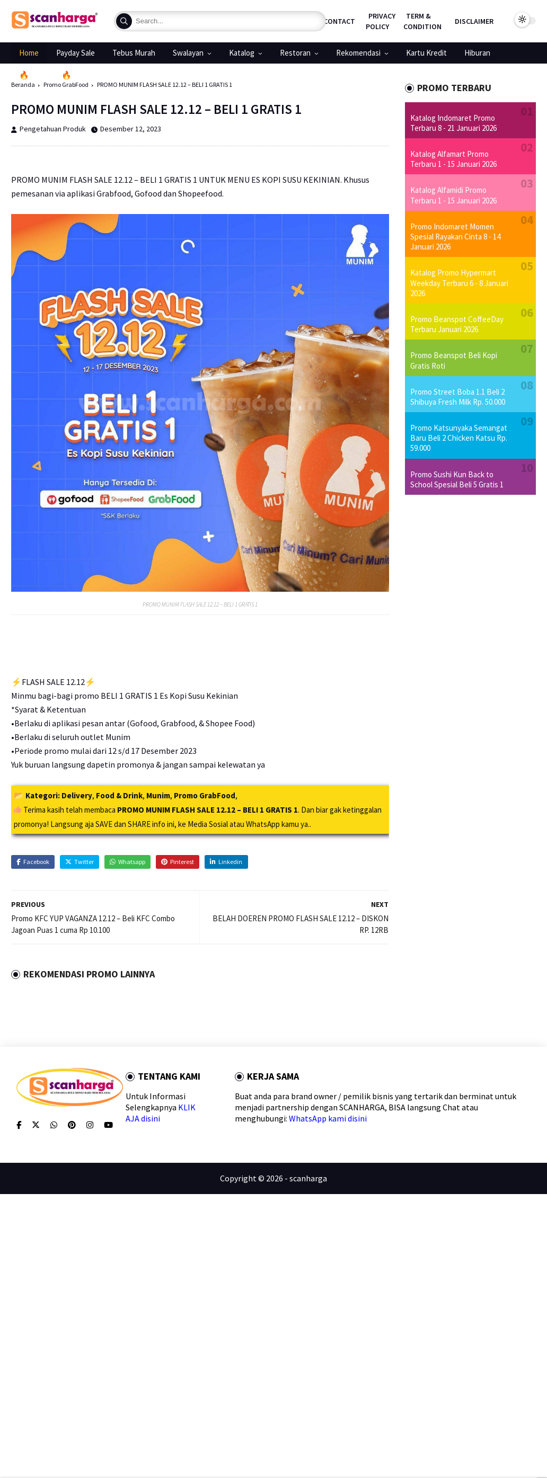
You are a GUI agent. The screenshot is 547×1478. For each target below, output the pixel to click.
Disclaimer (474, 21)
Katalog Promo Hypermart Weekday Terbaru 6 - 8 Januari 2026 (459, 283)
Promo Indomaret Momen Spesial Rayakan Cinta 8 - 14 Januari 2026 (455, 236)
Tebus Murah (133, 53)
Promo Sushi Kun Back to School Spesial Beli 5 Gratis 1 (457, 479)
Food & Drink (119, 795)
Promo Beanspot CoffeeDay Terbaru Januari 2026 (457, 324)
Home (29, 53)
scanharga (308, 1178)
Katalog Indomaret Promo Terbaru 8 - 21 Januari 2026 (453, 123)
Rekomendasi (358, 53)
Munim (158, 795)
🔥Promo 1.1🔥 (45, 75)
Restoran (295, 53)
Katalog (241, 53)
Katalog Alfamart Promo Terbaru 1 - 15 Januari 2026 (453, 159)
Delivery (76, 795)
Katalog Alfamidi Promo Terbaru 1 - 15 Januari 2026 (453, 195)
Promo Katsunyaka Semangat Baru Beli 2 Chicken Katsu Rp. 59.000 (458, 438)
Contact (339, 21)
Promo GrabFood (204, 795)
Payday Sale (75, 53)
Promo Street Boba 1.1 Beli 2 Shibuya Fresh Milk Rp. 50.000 (457, 397)
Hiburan (477, 53)
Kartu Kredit (426, 53)
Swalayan (188, 53)
